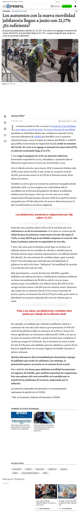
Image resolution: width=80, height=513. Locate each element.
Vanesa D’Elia (17, 469)
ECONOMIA (6, 11)
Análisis (15, 473)
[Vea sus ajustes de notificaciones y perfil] (75, 6)
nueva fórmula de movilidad (61, 129)
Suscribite (67, 6)
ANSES (38, 136)
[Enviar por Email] (5, 135)
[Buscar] (65, 2)
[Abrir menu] (4, 6)
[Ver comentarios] (76, 12)
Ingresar (57, 6)
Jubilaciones (52, 469)
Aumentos (64, 469)
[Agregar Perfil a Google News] (68, 121)
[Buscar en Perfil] (75, 2)
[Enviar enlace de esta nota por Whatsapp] (5, 129)
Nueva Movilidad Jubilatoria (30, 473)
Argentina (28, 469)
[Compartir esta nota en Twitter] (5, 122)
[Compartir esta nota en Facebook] (5, 116)
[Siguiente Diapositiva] (75, 498)
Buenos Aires (40, 469)
